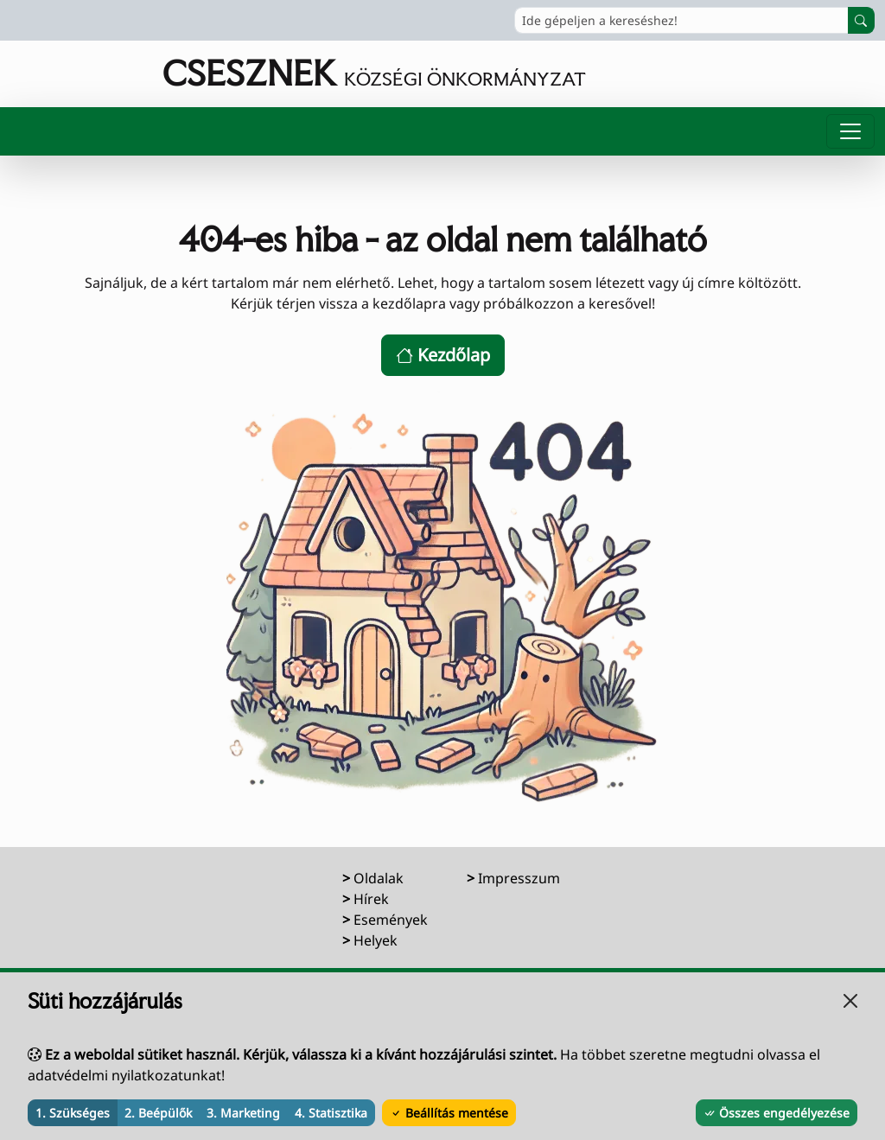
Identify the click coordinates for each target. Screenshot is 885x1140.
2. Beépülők (158, 1113)
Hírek (371, 898)
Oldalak (378, 878)
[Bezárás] (850, 1001)
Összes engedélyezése (777, 1113)
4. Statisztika (331, 1113)
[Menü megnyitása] (850, 131)
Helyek (375, 940)
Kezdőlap (443, 354)
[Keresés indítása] (861, 20)
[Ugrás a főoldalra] (298, 73)
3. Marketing (243, 1113)
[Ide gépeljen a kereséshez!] (681, 20)
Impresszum (519, 878)
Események (390, 919)
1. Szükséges (72, 1113)
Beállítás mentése (449, 1113)
